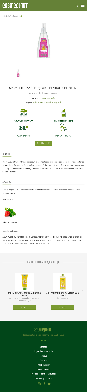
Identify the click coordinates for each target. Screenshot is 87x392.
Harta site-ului (43, 369)
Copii (20, 16)
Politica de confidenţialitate (43, 374)
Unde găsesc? (43, 143)
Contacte (43, 360)
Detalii (24, 307)
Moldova (43, 356)
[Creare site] (43, 340)
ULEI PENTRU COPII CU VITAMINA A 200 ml (62, 294)
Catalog (14, 16)
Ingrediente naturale (43, 351)
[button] (83, 291)
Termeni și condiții (43, 378)
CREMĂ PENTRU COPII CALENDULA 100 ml (24, 294)
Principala (6, 16)
